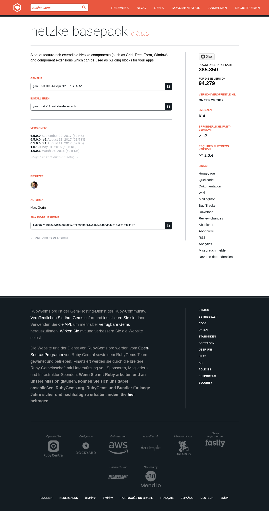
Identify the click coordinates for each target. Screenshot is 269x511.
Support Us (207, 376)
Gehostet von (119, 436)
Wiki (202, 192)
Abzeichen (206, 225)
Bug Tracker (208, 205)
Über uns (206, 349)
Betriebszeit (208, 316)
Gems (159, 8)
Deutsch (207, 498)
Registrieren (247, 8)
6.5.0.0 (36, 135)
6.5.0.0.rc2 (39, 139)
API (201, 362)
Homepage (207, 173)
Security (205, 382)
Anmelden (217, 8)
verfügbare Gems (114, 324)
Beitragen (207, 343)
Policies (205, 369)
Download (206, 212)
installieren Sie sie (119, 318)
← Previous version (49, 238)
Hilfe (203, 356)
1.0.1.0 (36, 147)
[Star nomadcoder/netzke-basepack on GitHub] (207, 56)
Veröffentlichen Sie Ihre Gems (57, 318)
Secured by (152, 467)
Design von (87, 436)
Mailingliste (207, 199)
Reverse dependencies (216, 257)
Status (204, 310)
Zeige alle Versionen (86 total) (53, 157)
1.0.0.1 (36, 151)
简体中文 (90, 498)
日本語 (224, 498)
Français (167, 498)
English (46, 498)
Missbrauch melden (213, 250)
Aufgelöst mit (152, 436)
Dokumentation (186, 8)
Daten (203, 330)
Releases (120, 8)
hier (131, 394)
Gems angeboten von (216, 435)
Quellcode (206, 180)
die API (64, 324)
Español (187, 498)
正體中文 (108, 498)
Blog (141, 8)
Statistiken (207, 336)
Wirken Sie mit (73, 331)
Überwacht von (183, 436)
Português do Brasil (137, 498)
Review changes (211, 218)
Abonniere (206, 231)
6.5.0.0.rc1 (39, 143)
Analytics (205, 244)
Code (203, 323)
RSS (202, 237)
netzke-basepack (79, 31)
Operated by (55, 438)
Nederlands (69, 498)
